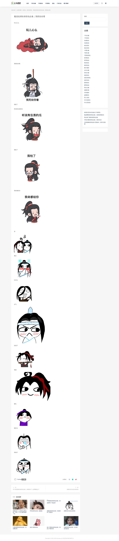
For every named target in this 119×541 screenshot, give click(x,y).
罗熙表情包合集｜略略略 (36, 511)
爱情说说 (86, 85)
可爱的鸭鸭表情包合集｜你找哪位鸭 (20, 528)
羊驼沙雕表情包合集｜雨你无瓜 (93, 120)
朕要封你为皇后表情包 (72, 489)
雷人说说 (86, 97)
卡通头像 (86, 50)
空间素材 (86, 92)
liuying (19, 479)
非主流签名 (87, 100)
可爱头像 (86, 53)
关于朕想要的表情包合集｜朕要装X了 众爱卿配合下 (26, 489)
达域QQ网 (19, 10)
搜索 (85, 16)
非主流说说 (87, 102)
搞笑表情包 (29, 10)
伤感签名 (86, 40)
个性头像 (86, 35)
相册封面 (86, 90)
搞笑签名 (86, 75)
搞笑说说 (86, 80)
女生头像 (86, 70)
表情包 (24, 10)
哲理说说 (86, 60)
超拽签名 (86, 95)
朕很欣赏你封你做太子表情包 (92, 112)
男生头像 (86, 87)
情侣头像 (86, 72)
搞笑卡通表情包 (34, 527)
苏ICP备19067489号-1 (68, 538)
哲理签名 (86, 58)
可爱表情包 (87, 55)
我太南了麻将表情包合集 (91, 117)
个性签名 (86, 38)
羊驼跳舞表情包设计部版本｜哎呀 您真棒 (95, 123)
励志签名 (86, 45)
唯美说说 (86, 65)
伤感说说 (86, 43)
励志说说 (86, 48)
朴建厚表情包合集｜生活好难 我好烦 (71, 528)
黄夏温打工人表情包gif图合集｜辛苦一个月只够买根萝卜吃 (20, 512)
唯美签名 (86, 62)
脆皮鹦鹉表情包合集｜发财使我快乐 (94, 115)
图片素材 (86, 67)
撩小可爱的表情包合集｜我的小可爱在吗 (54, 528)
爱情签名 (86, 82)
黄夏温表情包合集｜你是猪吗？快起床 (54, 511)
